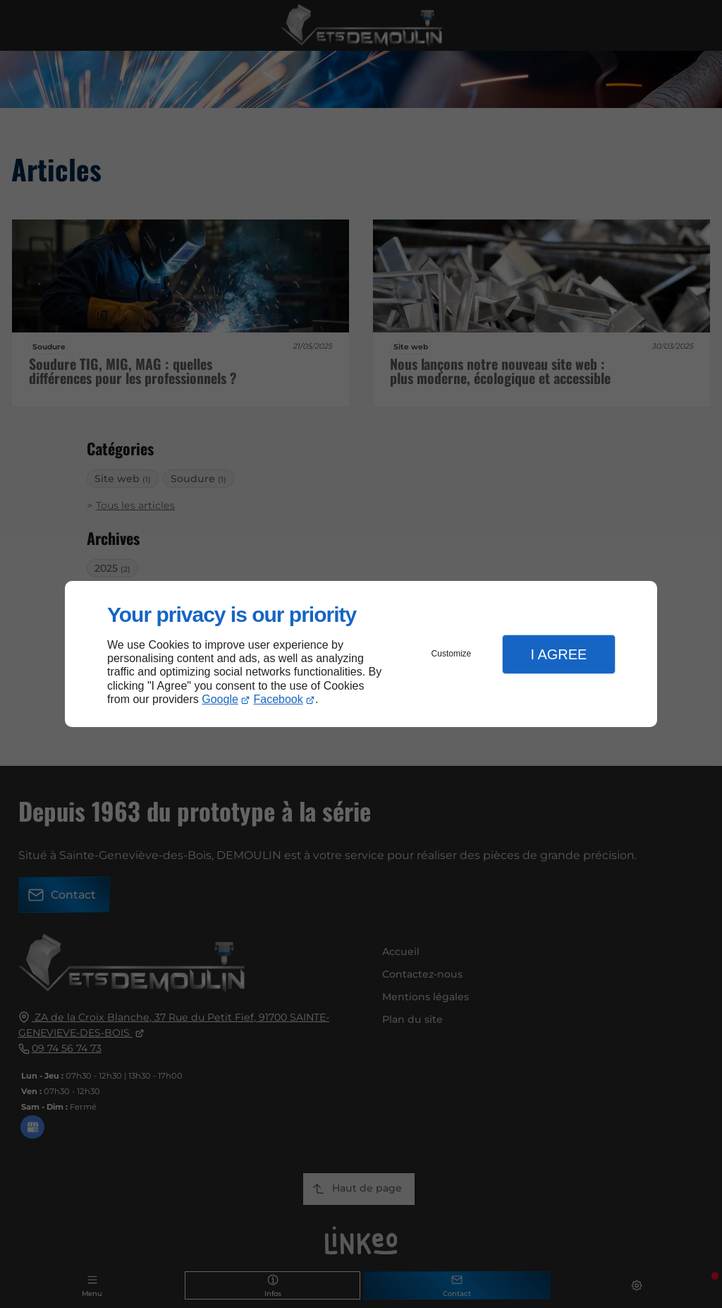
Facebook (278, 699)
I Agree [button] (558, 654)
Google (220, 699)
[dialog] (361, 654)
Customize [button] (452, 654)
